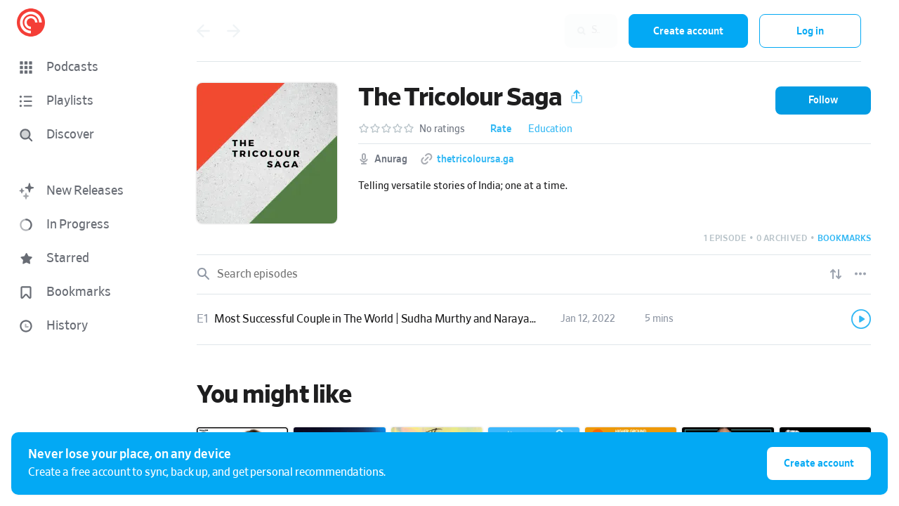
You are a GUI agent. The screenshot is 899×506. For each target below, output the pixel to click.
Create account (688, 31)
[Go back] (203, 31)
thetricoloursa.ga (475, 159)
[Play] (861, 319)
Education (550, 129)
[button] (84, 67)
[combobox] (526, 31)
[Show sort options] (835, 274)
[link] (534, 319)
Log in (810, 31)
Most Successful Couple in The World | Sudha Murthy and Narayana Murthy (397, 319)
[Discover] (81, 135)
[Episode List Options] (860, 274)
